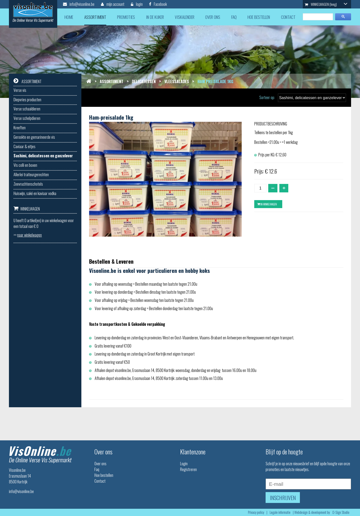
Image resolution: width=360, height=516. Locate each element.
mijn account (112, 4)
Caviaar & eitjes (24, 146)
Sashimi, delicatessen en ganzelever (43, 156)
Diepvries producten (27, 99)
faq (234, 17)
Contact (100, 481)
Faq (96, 469)
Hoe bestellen (103, 475)
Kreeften (20, 128)
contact (288, 17)
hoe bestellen (258, 17)
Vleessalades (176, 81)
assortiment (95, 17)
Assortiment (111, 81)
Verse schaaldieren (27, 109)
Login (184, 463)
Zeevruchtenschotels (28, 184)
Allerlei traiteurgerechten (31, 174)
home (68, 17)
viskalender (184, 17)
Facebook (158, 4)
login (137, 4)
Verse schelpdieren (27, 118)
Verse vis (20, 90)
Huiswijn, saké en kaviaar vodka (35, 193)
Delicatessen (144, 81)
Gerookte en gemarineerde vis (34, 137)
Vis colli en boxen (25, 165)
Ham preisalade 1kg (215, 81)
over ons (212, 17)
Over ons (100, 463)
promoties (126, 17)
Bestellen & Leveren (111, 261)
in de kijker (155, 17)
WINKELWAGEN (326, 4)
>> (28, 235)
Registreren (188, 469)
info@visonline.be (78, 4)
